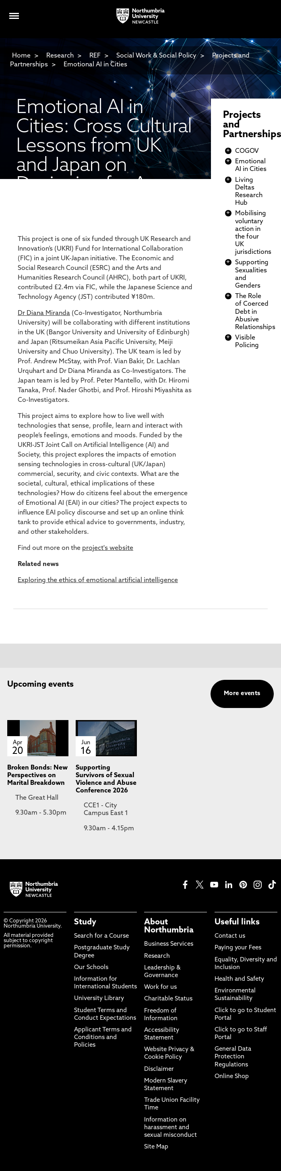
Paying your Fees (238, 948)
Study (85, 922)
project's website (107, 548)
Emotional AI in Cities (95, 65)
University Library (99, 999)
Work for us (160, 987)
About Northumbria (169, 926)
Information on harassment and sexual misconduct (170, 1127)
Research (60, 56)
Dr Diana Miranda (44, 313)
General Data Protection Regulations (233, 1057)
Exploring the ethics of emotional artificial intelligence (98, 580)
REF (95, 56)
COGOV (247, 151)
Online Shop (232, 1077)
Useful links (237, 922)
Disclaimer (159, 1069)
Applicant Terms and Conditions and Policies (103, 1037)
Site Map (156, 1147)
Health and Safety (239, 979)
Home (21, 56)
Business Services (168, 944)
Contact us (230, 936)
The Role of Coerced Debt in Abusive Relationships (255, 312)
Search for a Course (101, 936)
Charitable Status (168, 999)
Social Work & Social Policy (156, 56)
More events (242, 694)
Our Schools (91, 968)
